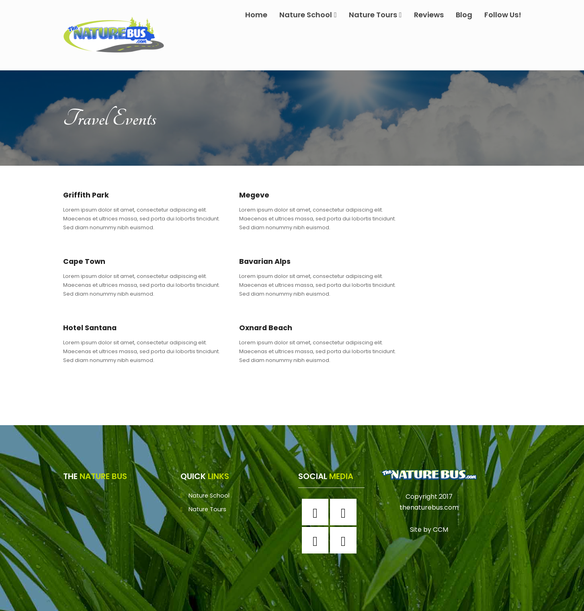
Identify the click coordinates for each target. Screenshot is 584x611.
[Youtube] (345, 540)
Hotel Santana (92, 327)
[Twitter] (317, 540)
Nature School (308, 15)
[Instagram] (345, 512)
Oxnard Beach (267, 327)
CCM (440, 529)
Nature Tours (375, 15)
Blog (464, 15)
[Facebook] (317, 512)
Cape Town (85, 261)
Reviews (429, 15)
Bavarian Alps (267, 261)
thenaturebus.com (429, 507)
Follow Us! (502, 15)
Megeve (255, 194)
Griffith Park (87, 194)
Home (256, 15)
